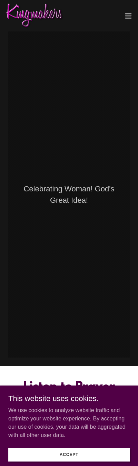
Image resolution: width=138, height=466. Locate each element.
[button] (128, 16)
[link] (35, 16)
